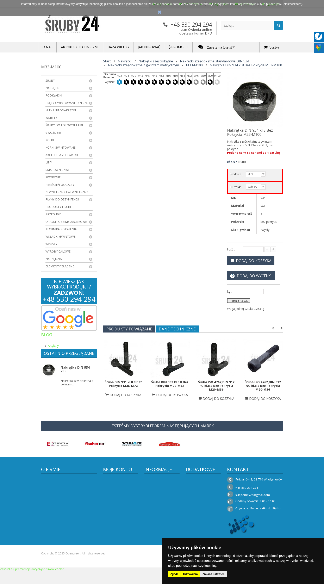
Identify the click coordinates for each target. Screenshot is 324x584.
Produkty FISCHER (59, 207)
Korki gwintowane (60, 147)
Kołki (49, 140)
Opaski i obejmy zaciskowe (66, 222)
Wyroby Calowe (57, 251)
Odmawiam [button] (190, 574)
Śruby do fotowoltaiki (64, 125)
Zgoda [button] (174, 574)
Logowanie (113, 539)
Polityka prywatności (161, 507)
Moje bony (113, 515)
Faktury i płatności (118, 522)
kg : (229, 291)
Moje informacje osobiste (117, 506)
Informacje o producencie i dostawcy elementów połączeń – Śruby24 (162, 487)
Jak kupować (156, 531)
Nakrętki (52, 88)
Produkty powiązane (129, 329)
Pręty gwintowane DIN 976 (66, 103)
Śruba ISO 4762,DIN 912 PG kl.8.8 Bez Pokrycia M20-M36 (216, 385)
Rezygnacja (155, 525)
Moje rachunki (116, 492)
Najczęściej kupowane (204, 492)
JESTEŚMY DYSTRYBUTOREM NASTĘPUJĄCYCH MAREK (162, 426)
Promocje (195, 479)
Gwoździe (53, 133)
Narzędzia (53, 259)
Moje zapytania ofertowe (116, 530)
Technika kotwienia (61, 229)
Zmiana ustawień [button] (213, 574)
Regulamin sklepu (159, 501)
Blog (46, 334)
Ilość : (231, 249)
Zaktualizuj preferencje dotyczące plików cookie (32, 582)
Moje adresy (114, 498)
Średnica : (236, 174)
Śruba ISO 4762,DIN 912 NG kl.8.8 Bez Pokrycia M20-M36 (263, 385)
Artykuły (53, 344)
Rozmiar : (236, 187)
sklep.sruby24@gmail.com (252, 495)
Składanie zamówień (162, 537)
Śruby (50, 80)
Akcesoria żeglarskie (62, 155)
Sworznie (53, 177)
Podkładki (53, 95)
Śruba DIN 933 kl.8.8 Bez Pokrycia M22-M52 (169, 384)
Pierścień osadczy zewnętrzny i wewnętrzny (66, 188)
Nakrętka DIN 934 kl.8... (75, 373)
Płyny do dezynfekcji (62, 199)
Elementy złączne (59, 266)
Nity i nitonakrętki (60, 110)
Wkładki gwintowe (60, 236)
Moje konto (117, 469)
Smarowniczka (57, 170)
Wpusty (51, 244)
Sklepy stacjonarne (201, 498)
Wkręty (51, 118)
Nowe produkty (199, 485)
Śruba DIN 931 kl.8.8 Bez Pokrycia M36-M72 (123, 384)
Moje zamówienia (118, 485)
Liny (48, 162)
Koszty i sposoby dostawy (159, 516)
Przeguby (53, 214)
